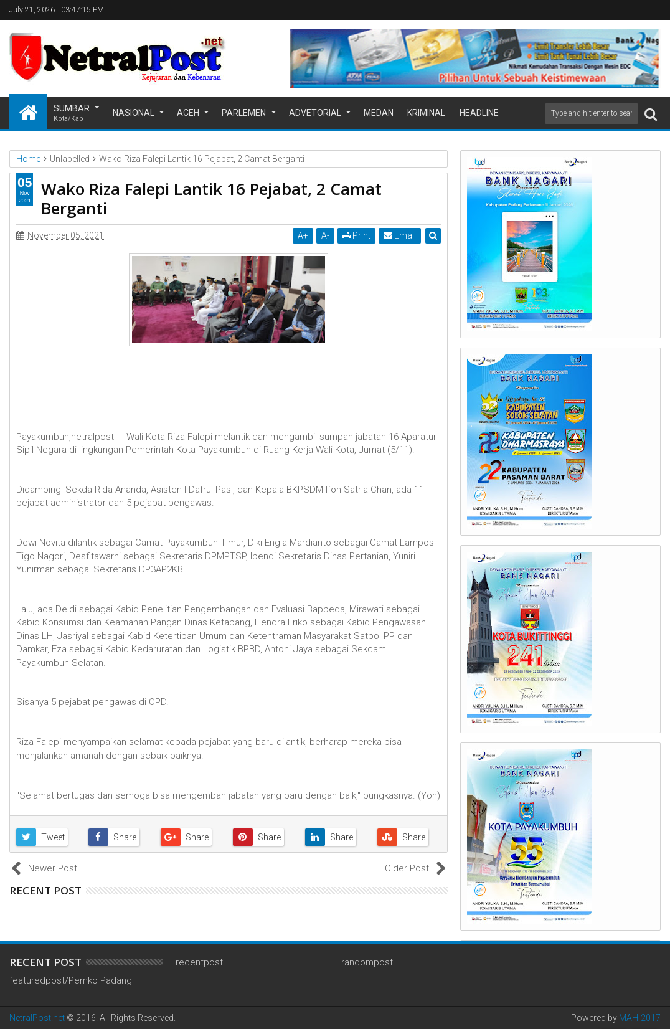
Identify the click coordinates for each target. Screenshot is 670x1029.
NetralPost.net (37, 1018)
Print (356, 235)
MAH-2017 (640, 1018)
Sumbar (72, 113)
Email (400, 235)
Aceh (188, 113)
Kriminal (426, 113)
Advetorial (315, 113)
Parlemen (244, 113)
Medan (379, 113)
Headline (479, 113)
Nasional (133, 113)
